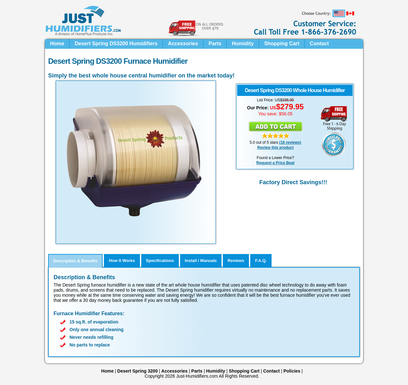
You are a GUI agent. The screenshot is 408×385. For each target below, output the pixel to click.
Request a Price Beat (275, 163)
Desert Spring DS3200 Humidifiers (116, 43)
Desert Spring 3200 (137, 371)
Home (57, 43)
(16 (282, 142)
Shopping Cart (281, 43)
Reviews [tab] (236, 260)
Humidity (242, 43)
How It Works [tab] (122, 260)
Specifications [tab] (160, 260)
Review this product (275, 147)
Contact (319, 43)
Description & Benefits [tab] (75, 260)
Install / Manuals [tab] (201, 260)
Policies (291, 371)
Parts (214, 43)
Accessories (183, 43)
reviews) (293, 142)
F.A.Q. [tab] (261, 260)
